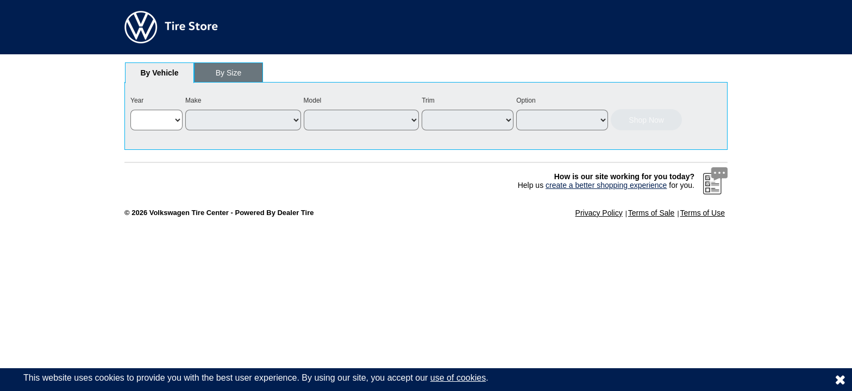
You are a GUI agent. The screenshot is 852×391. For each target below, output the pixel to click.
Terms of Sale (651, 213)
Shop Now (646, 120)
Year (136, 100)
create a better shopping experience (606, 185)
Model (313, 100)
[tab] (159, 72)
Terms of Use (702, 213)
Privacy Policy (599, 213)
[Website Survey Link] (715, 180)
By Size (228, 72)
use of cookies (458, 377)
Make (193, 100)
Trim (428, 100)
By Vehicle (159, 75)
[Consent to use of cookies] (840, 380)
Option (525, 100)
